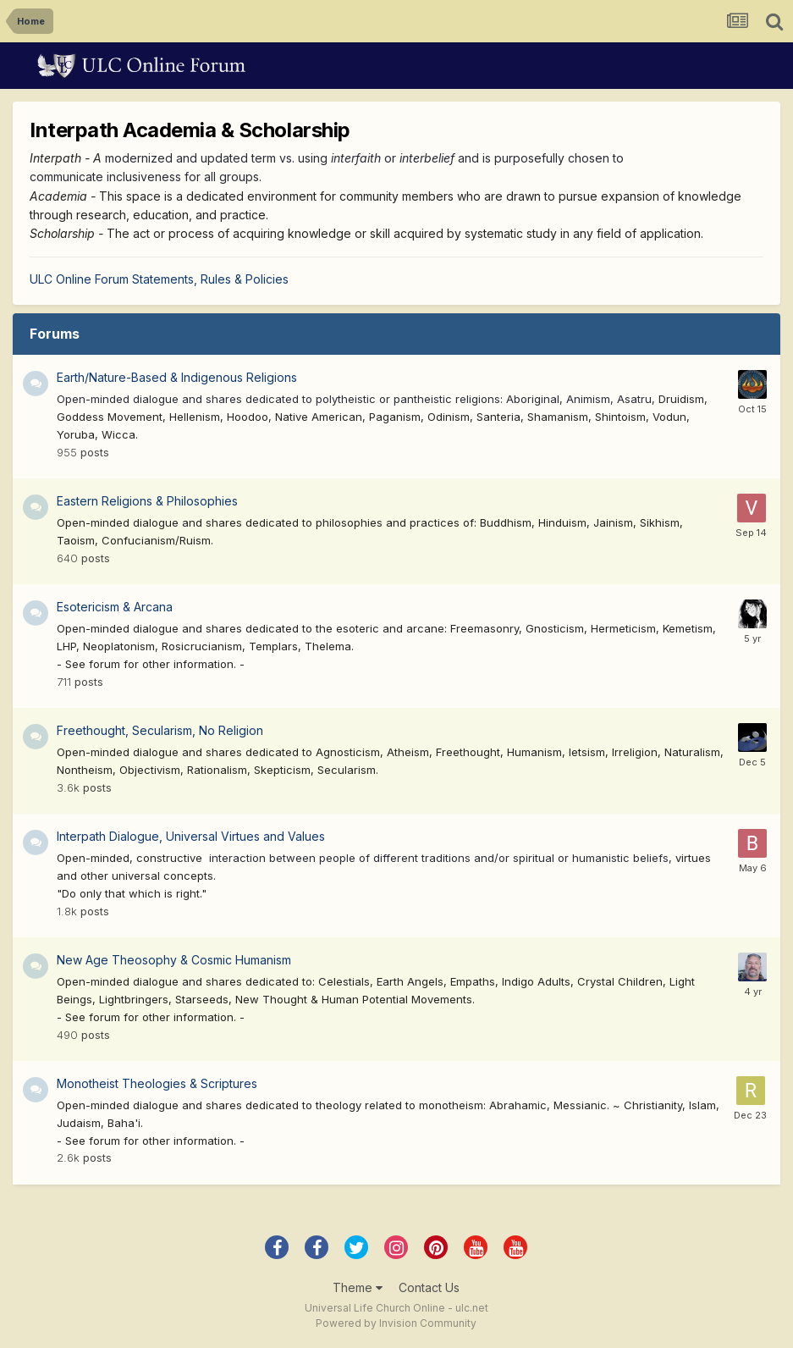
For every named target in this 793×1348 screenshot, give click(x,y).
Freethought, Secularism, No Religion (160, 730)
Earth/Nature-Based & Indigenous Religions (177, 377)
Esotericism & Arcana (115, 606)
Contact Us (429, 1287)
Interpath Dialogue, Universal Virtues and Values (191, 836)
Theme (358, 1287)
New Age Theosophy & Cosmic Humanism (174, 960)
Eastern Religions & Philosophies (147, 501)
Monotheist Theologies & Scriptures (157, 1083)
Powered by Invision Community (396, 1323)
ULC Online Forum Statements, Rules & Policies (159, 279)
